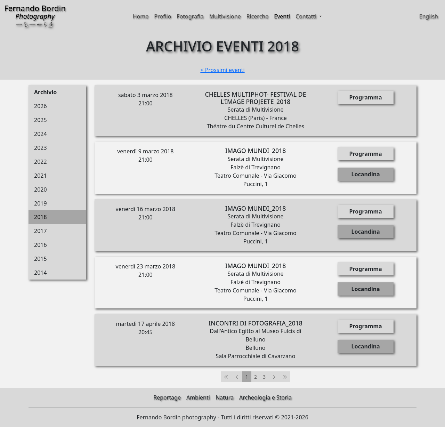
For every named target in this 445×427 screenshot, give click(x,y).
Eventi (282, 16)
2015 (40, 259)
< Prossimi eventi (222, 70)
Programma (365, 97)
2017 (40, 231)
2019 (40, 203)
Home (141, 16)
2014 (40, 272)
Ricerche (257, 16)
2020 (40, 189)
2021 (40, 175)
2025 (40, 120)
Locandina (365, 174)
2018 (40, 217)
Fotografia (190, 16)
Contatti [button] (307, 16)
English (428, 16)
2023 (40, 148)
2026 (40, 106)
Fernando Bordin (35, 15)
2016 (40, 245)
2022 (40, 162)
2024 (40, 134)
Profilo (162, 16)
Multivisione (225, 16)
